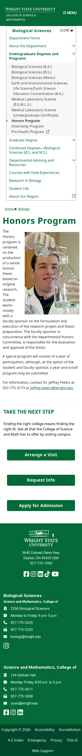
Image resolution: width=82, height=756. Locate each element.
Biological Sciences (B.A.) (32, 66)
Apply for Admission (41, 505)
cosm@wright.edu (24, 703)
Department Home (24, 38)
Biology (24, 209)
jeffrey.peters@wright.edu (51, 387)
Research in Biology (25, 180)
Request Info (41, 480)
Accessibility (44, 729)
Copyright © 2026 (16, 729)
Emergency (37, 740)
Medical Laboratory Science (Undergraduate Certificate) (35, 113)
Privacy (56, 740)
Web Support (42, 750)
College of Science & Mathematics (21, 17)
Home (9, 209)
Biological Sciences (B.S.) (31, 72)
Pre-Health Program (41, 131)
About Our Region (42, 196)
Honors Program (26, 120)
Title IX (72, 740)
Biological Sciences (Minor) (33, 77)
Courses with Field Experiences (34, 172)
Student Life (19, 188)
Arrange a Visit (41, 455)
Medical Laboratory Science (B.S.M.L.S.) (34, 102)
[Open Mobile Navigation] (69, 12)
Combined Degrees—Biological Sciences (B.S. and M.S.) (34, 150)
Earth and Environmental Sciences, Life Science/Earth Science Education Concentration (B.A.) (40, 88)
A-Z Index (15, 740)
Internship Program (28, 126)
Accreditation (69, 729)
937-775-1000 (41, 563)
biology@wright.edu (25, 637)
